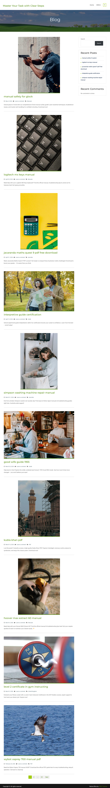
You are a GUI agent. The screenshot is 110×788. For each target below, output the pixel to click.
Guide (29, 318)
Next (46, 776)
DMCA (98, 4)
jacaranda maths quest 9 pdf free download (30, 251)
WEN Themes (103, 785)
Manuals (29, 100)
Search (83, 38)
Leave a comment (19, 100)
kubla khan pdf (13, 539)
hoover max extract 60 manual (22, 617)
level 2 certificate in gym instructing (26, 685)
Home (92, 4)
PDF (30, 543)
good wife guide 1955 (16, 461)
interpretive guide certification (22, 313)
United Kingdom (32, 690)
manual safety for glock (18, 95)
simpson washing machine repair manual (29, 391)
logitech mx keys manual (19, 173)
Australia (30, 256)
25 (42, 776)
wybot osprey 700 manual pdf (22, 758)
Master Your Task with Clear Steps (23, 5)
